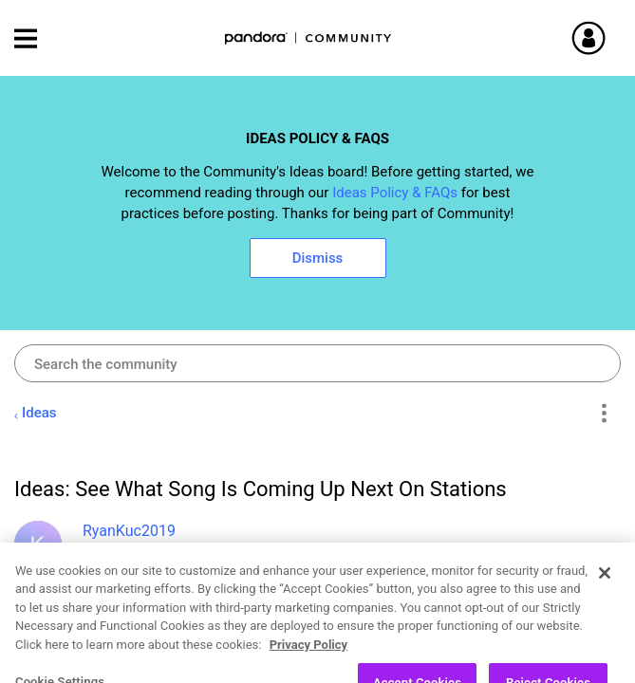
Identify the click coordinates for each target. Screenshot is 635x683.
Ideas (39, 412)
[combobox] (317, 363)
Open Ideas (123, 662)
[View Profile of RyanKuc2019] (129, 531)
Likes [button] (556, 616)
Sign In (611, 38)
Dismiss (318, 258)
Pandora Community (308, 38)
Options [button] (603, 414)
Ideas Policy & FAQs (395, 192)
